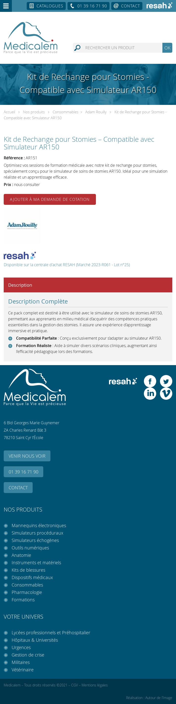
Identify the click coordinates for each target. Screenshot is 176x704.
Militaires (21, 662)
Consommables (65, 111)
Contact (130, 6)
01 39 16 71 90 (92, 6)
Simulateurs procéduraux (37, 533)
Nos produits (34, 111)
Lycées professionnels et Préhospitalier (51, 632)
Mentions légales (95, 685)
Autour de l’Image (158, 697)
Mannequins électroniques (39, 525)
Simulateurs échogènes (35, 540)
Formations (23, 600)
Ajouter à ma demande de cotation (50, 199)
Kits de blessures (28, 570)
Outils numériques (30, 548)
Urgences (21, 647)
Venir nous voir (27, 456)
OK (167, 48)
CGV (74, 685)
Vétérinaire (23, 670)
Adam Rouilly (96, 111)
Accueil (9, 111)
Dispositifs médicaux (32, 577)
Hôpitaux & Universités (35, 640)
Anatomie (21, 555)
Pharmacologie (27, 592)
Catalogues (50, 6)
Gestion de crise (28, 655)
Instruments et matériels (36, 562)
